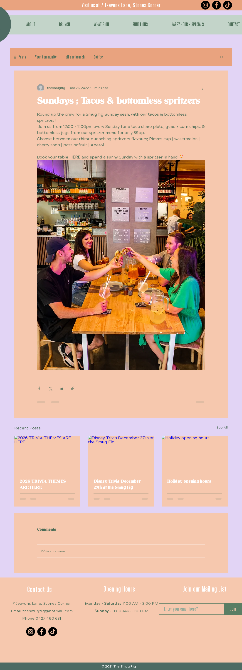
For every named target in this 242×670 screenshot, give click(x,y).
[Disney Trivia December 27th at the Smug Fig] (121, 454)
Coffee (98, 56)
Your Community (46, 56)
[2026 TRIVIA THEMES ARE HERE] (47, 454)
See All (222, 427)
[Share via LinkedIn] (61, 388)
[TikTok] (227, 5)
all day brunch (75, 56)
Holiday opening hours (189, 481)
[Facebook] (216, 5)
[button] (222, 57)
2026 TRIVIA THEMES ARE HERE (43, 484)
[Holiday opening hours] (195, 454)
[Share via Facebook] (39, 388)
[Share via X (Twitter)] (50, 388)
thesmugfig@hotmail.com (47, 611)
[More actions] (202, 87)
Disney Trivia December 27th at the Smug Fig (117, 484)
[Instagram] (205, 5)
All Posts (20, 56)
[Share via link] (72, 388)
